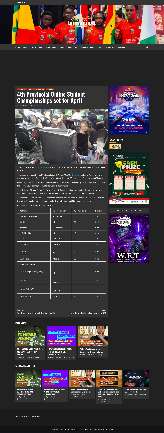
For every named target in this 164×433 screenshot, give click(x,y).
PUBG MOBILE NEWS (88, 355)
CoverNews (97, 429)
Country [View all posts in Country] (31, 89)
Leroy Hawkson (23, 106)
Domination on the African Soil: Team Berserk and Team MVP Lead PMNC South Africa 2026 (108, 393)
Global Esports (51, 47)
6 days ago (143, 394)
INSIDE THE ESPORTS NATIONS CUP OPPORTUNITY (135, 390)
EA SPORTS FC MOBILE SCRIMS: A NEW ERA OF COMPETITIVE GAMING (30, 352)
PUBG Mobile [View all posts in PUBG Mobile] (90, 343)
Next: (84, 312)
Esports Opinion (65, 47)
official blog (75, 175)
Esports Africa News (24, 357)
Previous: (39, 312)
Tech (76, 47)
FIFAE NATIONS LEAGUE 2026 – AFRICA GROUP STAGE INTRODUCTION (60, 352)
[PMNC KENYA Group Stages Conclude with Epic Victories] (93, 336)
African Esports (36, 47)
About (99, 47)
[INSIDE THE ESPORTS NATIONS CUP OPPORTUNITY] (136, 378)
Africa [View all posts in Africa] (51, 341)
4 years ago (34, 106)
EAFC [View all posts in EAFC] (66, 341)
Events (25, 47)
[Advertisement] (82, 67)
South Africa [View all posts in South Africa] (50, 89)
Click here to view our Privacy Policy (28, 416)
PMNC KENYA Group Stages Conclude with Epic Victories (91, 350)
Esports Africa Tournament (114, 47)
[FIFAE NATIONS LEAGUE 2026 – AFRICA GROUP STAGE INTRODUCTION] (61, 336)
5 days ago (102, 401)
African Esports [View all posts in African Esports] (22, 89)
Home (17, 47)
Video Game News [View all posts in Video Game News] (65, 343)
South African (44, 167)
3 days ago (99, 355)
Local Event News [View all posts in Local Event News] (40, 89)
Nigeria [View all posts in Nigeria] (82, 343)
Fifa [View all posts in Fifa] (71, 341)
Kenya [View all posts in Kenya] (98, 341)
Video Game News (87, 47)
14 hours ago (35, 357)
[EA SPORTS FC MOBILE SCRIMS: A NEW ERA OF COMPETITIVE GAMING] (30, 336)
